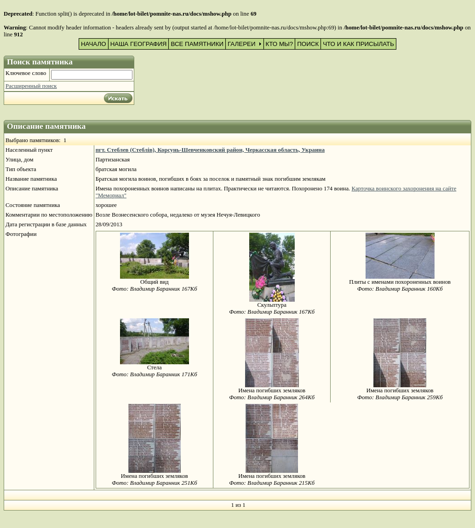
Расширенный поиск (31, 86)
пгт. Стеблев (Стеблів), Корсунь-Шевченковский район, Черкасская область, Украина (210, 150)
